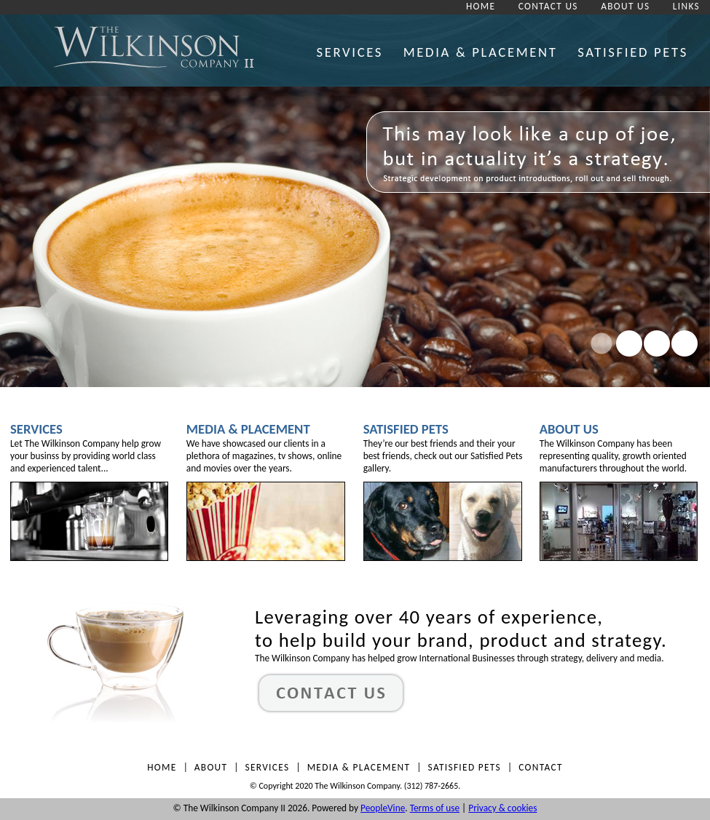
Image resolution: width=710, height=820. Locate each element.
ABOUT (211, 767)
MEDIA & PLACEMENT (480, 52)
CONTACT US (548, 6)
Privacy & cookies (502, 808)
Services (36, 429)
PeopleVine (382, 808)
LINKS (686, 6)
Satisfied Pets (406, 429)
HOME (480, 6)
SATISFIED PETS (632, 52)
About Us (569, 429)
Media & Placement (248, 429)
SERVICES (349, 52)
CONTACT (540, 767)
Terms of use (434, 808)
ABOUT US (625, 6)
